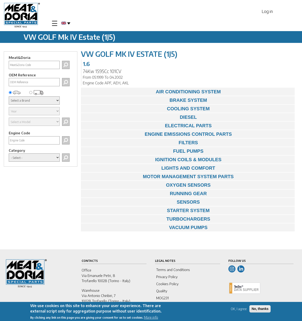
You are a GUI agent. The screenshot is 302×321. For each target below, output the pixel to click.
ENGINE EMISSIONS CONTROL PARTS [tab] (157, 134)
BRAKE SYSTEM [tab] (145, 100)
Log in (267, 11)
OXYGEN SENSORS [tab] (146, 185)
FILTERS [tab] (140, 142)
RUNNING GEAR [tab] (145, 193)
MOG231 (162, 298)
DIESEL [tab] (140, 117)
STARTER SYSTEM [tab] (146, 210)
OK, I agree (239, 309)
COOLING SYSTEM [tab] (146, 108)
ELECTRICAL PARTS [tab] (147, 125)
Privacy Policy (167, 277)
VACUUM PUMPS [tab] (145, 227)
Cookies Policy (167, 284)
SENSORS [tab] (141, 202)
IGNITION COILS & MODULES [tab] (152, 159)
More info (151, 318)
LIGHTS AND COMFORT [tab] (149, 168)
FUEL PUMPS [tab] (143, 151)
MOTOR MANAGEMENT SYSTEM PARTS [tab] (158, 176)
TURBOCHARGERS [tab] (146, 219)
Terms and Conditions (173, 270)
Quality (161, 291)
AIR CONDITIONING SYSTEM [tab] (152, 91)
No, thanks (260, 309)
